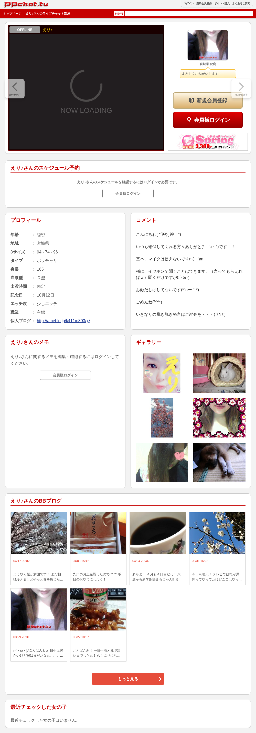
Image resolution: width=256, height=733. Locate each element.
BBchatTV (15, 3)
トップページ (12, 13)
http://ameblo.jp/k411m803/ (61, 321)
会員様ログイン (212, 120)
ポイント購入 (222, 3)
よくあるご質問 (241, 3)
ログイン (189, 3)
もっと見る (128, 679)
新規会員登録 (204, 3)
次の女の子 (241, 95)
